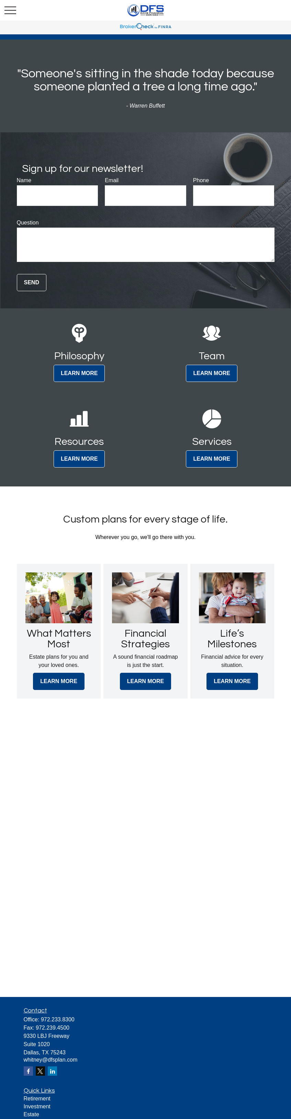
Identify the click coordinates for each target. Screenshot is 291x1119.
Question (28, 223)
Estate (31, 1114)
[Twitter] (40, 1071)
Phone (201, 180)
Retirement (37, 1098)
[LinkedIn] (52, 1071)
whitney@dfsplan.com (51, 1060)
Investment (37, 1106)
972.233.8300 (58, 1019)
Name (24, 180)
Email (112, 180)
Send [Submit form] (31, 282)
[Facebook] (28, 1071)
